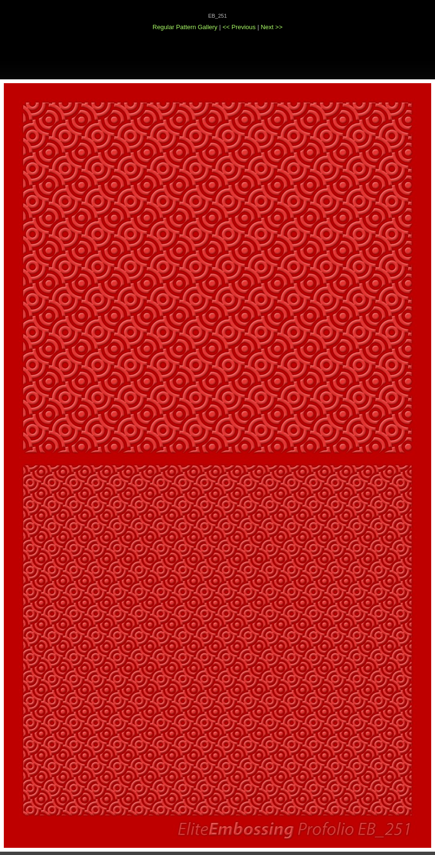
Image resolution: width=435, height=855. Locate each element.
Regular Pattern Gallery (185, 27)
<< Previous (239, 27)
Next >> (272, 27)
